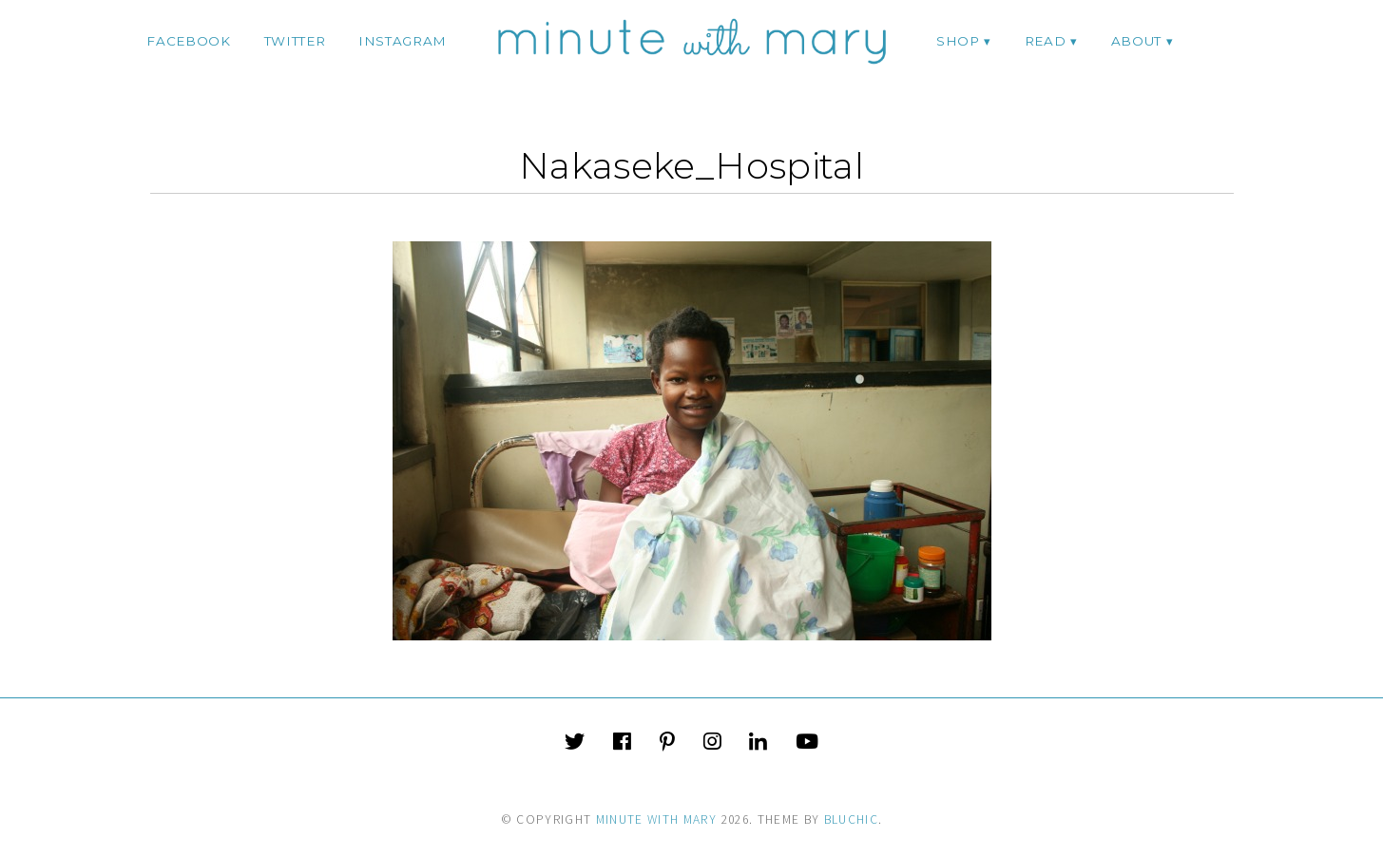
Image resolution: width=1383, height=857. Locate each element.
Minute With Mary (657, 819)
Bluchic (851, 819)
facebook (188, 40)
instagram (402, 40)
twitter (295, 40)
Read (1045, 40)
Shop (958, 40)
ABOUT (1136, 40)
